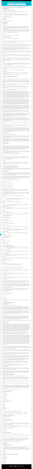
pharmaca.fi (22, 468)
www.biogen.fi (4, 462)
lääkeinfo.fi (10, 0)
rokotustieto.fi (13, 0)
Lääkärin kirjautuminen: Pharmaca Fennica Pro (19, 0)
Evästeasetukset (25, 468)
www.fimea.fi (7, 291)
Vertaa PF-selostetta (28, 6)
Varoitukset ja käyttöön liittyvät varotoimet (24, 204)
